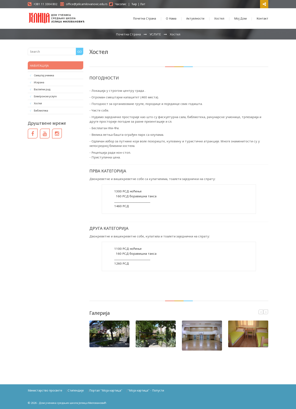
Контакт (262, 18)
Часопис (117, 4)
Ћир (134, 4)
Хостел (219, 18)
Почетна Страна (144, 18)
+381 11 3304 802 (42, 4)
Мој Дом (240, 18)
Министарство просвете (45, 390)
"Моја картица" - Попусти (146, 390)
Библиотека (41, 110)
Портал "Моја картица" (105, 390)
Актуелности (195, 18)
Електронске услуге (45, 96)
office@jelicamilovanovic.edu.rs (84, 4)
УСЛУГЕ (155, 34)
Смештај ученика (44, 75)
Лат (142, 4)
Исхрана (39, 82)
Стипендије (76, 390)
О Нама (171, 18)
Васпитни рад (42, 89)
